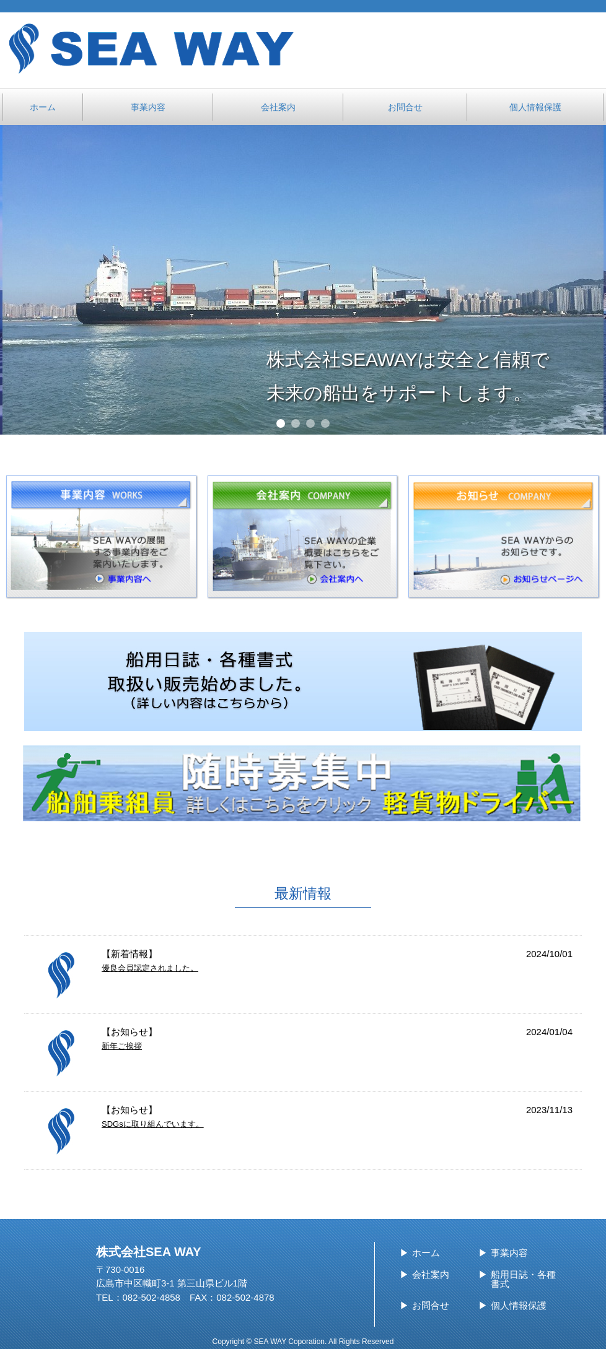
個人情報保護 (519, 1305)
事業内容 (509, 1252)
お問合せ (430, 1305)
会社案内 (430, 1274)
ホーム (426, 1252)
